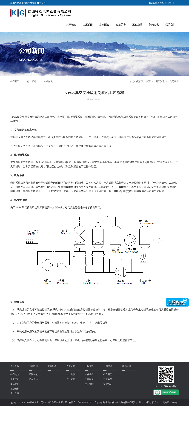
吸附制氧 (33, 374)
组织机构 (14, 388)
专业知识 (48, 81)
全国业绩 (89, 384)
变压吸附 (88, 24)
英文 (176, 3)
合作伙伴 (14, 393)
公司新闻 (14, 81)
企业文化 (14, 379)
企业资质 (70, 374)
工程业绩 (137, 24)
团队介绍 (14, 384)
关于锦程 (71, 24)
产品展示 (33, 379)
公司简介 (14, 374)
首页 (148, 81)
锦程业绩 (89, 374)
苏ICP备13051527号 (87, 402)
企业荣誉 (70, 379)
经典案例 (89, 379)
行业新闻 (31, 81)
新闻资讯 (154, 24)
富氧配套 (104, 24)
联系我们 (170, 24)
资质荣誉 (121, 24)
